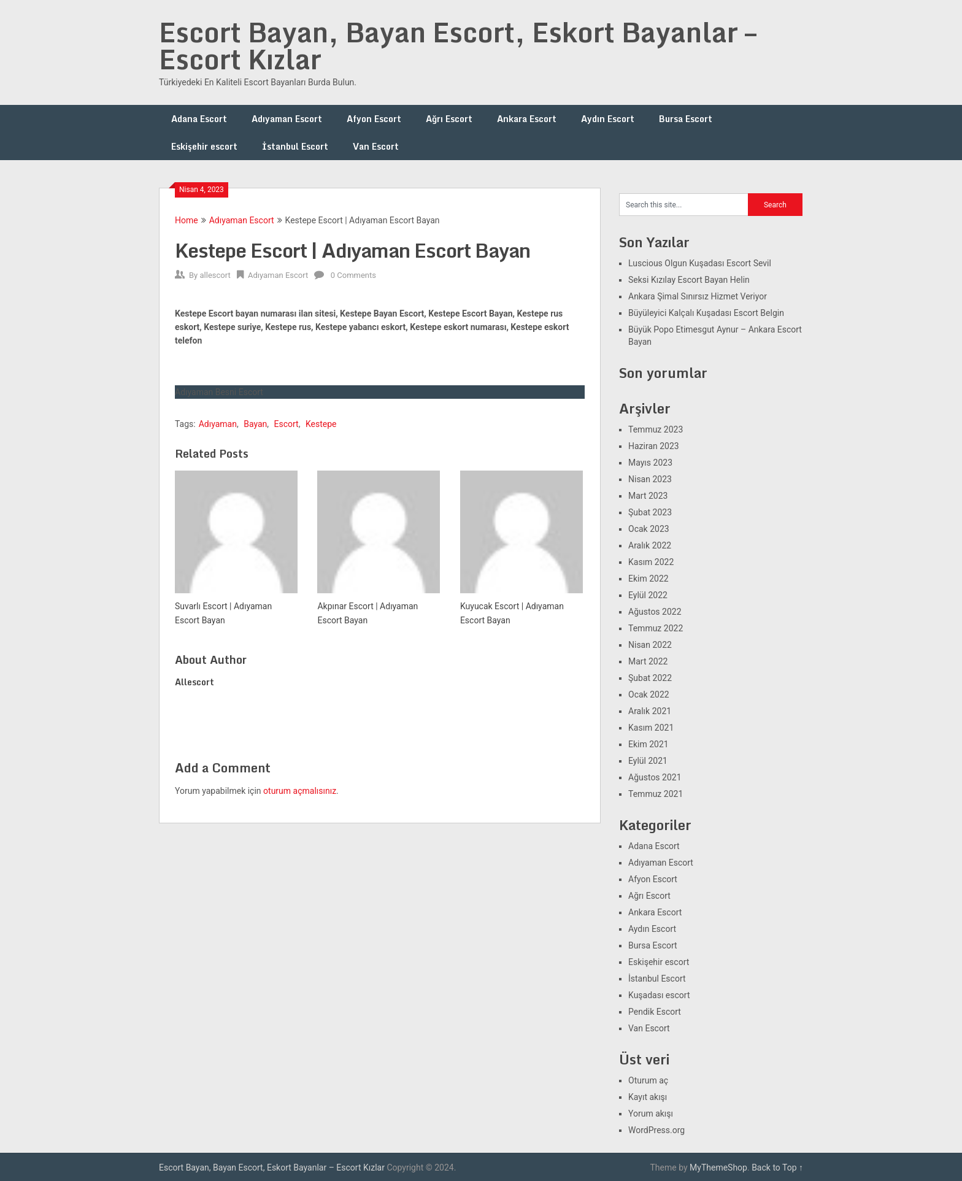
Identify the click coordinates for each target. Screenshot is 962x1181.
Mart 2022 (648, 661)
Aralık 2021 (649, 711)
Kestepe (321, 424)
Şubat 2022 (650, 678)
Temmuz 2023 (655, 429)
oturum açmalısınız (299, 791)
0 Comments (353, 275)
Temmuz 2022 (655, 628)
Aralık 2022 (649, 545)
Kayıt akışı (647, 1097)
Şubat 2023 (650, 512)
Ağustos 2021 (655, 777)
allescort (214, 275)
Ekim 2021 (648, 744)
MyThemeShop (718, 1167)
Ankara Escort (526, 119)
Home (186, 220)
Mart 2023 (648, 496)
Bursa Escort (685, 119)
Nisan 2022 (650, 645)
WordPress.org (656, 1130)
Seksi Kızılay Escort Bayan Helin (689, 280)
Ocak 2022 (648, 694)
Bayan (255, 424)
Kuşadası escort (659, 995)
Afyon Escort (374, 119)
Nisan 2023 (650, 479)
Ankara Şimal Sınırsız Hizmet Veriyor (697, 296)
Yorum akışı (650, 1113)
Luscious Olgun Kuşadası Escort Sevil (699, 263)
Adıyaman (218, 424)
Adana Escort (199, 119)
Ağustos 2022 (655, 612)
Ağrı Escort (449, 119)
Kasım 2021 (651, 728)
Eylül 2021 (648, 761)
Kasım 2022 (651, 562)
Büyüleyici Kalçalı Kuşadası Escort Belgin (706, 313)
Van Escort (376, 146)
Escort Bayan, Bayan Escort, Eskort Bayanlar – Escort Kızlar (457, 45)
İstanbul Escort (295, 146)
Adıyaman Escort (287, 119)
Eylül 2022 (648, 595)
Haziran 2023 (653, 446)
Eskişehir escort (204, 146)
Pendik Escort (654, 1012)
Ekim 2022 (648, 578)
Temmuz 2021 (655, 794)
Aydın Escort (607, 119)
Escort (286, 424)
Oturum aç (648, 1080)
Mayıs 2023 (650, 462)
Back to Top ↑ (777, 1167)
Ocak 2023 (648, 529)
